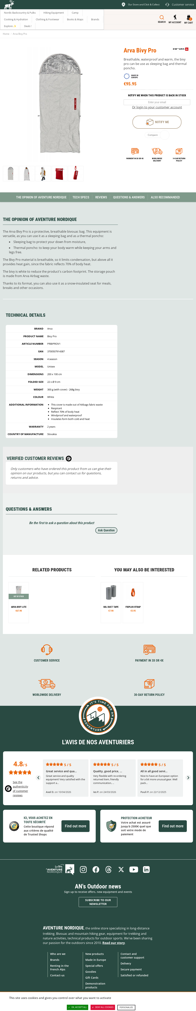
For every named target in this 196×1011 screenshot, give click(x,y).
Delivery (126, 963)
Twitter (121, 869)
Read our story (113, 943)
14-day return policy (179, 159)
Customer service (47, 660)
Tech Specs (81, 197)
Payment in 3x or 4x (135, 158)
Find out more (75, 826)
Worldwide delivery (157, 159)
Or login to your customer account (157, 107)
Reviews (101, 197)
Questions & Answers (129, 197)
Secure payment (131, 969)
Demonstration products (95, 985)
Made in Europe (95, 960)
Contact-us (57, 975)
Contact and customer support (132, 955)
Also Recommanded (165, 197)
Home (6, 33)
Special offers (94, 966)
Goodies (90, 971)
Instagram (83, 869)
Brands (54, 960)
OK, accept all (77, 1007)
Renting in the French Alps (59, 967)
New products (94, 954)
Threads (108, 869)
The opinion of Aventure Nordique (41, 197)
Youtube (134, 869)
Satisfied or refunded (134, 975)
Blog (60, 869)
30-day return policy (149, 695)
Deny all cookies (103, 1007)
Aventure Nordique (63, 928)
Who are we (57, 954)
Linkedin (146, 869)
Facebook (96, 869)
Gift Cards (91, 977)
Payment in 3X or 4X (149, 660)
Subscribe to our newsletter (98, 902)
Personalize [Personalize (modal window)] (126, 1007)
